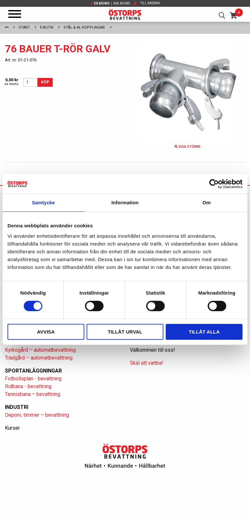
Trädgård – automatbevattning (39, 358)
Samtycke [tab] (43, 202)
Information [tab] (125, 202)
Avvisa (46, 332)
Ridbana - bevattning (28, 386)
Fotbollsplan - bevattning (33, 378)
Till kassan (150, 3)
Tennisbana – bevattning (32, 394)
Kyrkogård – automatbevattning (40, 350)
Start (24, 27)
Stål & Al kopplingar (84, 27)
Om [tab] (206, 202)
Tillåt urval (125, 332)
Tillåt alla (204, 332)
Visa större (187, 146)
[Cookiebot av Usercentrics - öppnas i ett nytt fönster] (214, 184)
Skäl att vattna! (146, 363)
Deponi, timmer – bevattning (37, 415)
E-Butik (46, 27)
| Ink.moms (110, 3)
